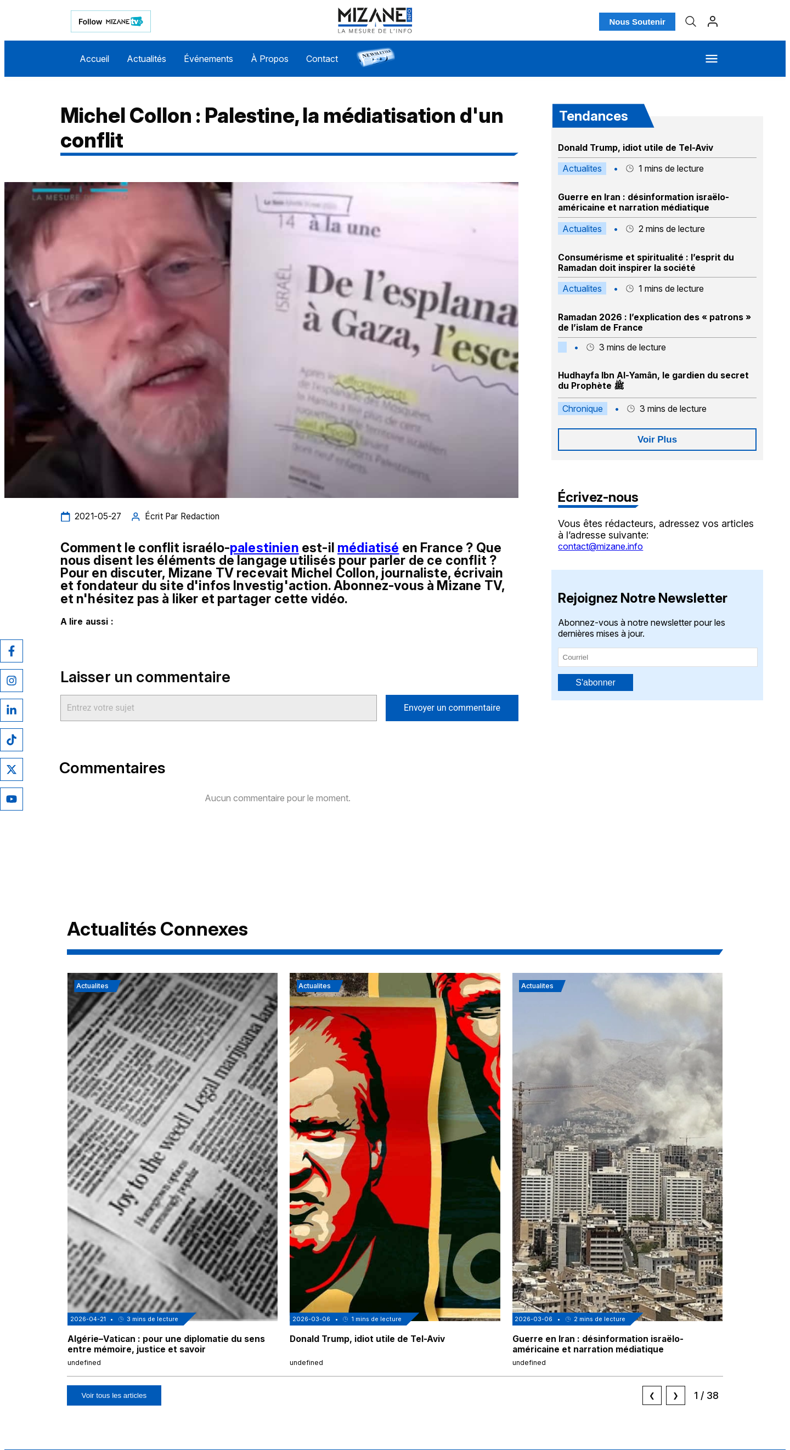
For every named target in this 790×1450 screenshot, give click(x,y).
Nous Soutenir (637, 21)
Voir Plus (657, 439)
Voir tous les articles (114, 1395)
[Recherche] (690, 21)
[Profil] (712, 21)
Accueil (94, 58)
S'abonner (595, 682)
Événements (208, 58)
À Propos (270, 58)
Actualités (146, 58)
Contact (322, 58)
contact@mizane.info (600, 546)
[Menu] (711, 58)
